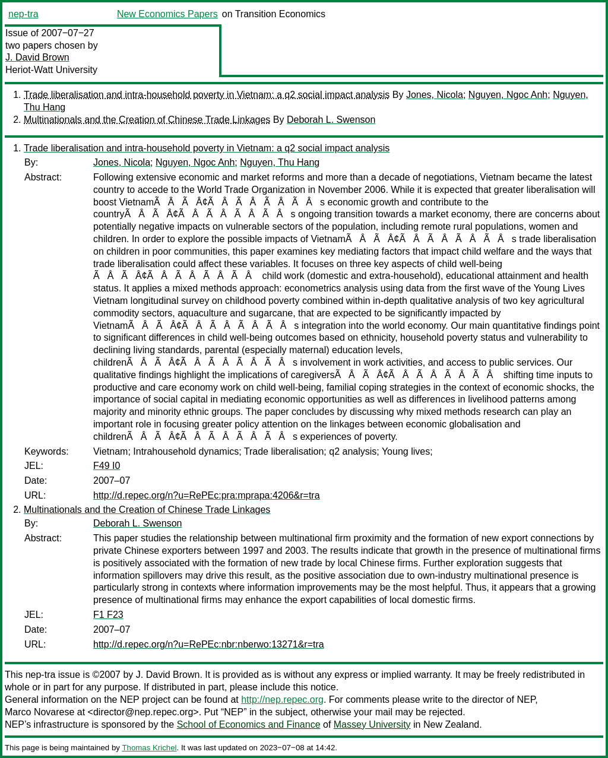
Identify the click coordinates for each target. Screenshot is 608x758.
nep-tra (23, 14)
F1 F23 (108, 615)
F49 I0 (106, 466)
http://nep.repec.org (282, 699)
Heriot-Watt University (51, 70)
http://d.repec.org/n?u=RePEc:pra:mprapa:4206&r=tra (206, 495)
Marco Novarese (39, 712)
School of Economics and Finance (249, 724)
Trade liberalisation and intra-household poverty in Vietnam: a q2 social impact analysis (207, 95)
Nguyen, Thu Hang (279, 162)
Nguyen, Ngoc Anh (507, 95)
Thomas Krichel (149, 747)
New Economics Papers (167, 14)
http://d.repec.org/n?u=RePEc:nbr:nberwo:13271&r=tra (208, 644)
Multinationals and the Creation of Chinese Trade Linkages (147, 120)
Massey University (372, 724)
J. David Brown (37, 57)
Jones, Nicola (434, 95)
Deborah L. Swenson (331, 120)
